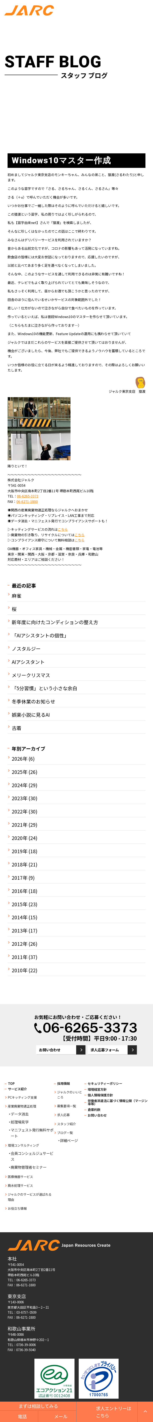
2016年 (19, 891)
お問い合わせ (49, 1049)
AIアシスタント (28, 662)
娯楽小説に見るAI (31, 714)
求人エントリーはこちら (113, 1412)
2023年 (19, 798)
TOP (11, 1083)
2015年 (19, 904)
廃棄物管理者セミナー (28, 1167)
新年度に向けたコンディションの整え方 (55, 622)
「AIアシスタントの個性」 (40, 635)
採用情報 (63, 1083)
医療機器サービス (20, 1176)
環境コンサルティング (23, 1145)
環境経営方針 (97, 1089)
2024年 (19, 785)
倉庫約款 (94, 1109)
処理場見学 (20, 1122)
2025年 (19, 772)
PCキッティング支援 (22, 1097)
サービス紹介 (17, 1088)
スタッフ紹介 (66, 1123)
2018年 (19, 864)
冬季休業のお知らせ (33, 701)
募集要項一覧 (66, 1106)
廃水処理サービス (20, 1185)
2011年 (19, 957)
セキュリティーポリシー (105, 1083)
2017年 (19, 877)
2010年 (19, 970)
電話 (22, 1416)
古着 (16, 728)
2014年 (19, 917)
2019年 (19, 851)
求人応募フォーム (104, 1049)
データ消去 (20, 1114)
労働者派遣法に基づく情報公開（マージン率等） (118, 1102)
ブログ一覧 (65, 1132)
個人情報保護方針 (100, 1095)
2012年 (19, 943)
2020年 (19, 838)
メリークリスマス (31, 675)
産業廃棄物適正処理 (22, 1106)
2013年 (19, 930)
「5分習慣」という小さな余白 (44, 688)
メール (60, 1416)
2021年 (19, 824)
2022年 (19, 811)
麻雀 (16, 595)
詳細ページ (69, 1140)
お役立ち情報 (17, 1208)
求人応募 (63, 1114)
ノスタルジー (26, 648)
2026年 (19, 758)
